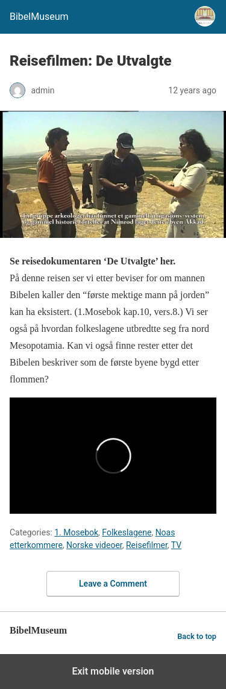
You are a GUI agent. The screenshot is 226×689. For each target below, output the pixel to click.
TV (176, 545)
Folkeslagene (126, 532)
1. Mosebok (76, 532)
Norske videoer (94, 545)
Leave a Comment (113, 583)
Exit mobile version (113, 671)
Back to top (196, 636)
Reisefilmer (147, 545)
